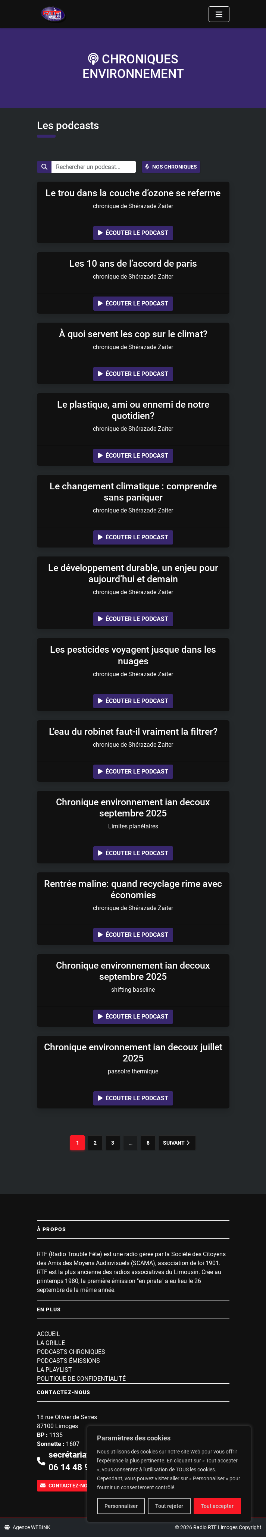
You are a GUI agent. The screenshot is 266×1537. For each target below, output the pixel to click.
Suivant (177, 1143)
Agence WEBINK (27, 1527)
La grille (51, 1343)
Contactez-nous (67, 1486)
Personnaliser (121, 1506)
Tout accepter (217, 1506)
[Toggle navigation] (219, 14)
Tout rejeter (169, 1506)
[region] (169, 1474)
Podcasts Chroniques (71, 1352)
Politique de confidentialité (81, 1379)
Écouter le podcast (133, 232)
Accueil (48, 1334)
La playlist (54, 1370)
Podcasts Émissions (68, 1361)
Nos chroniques (171, 167)
